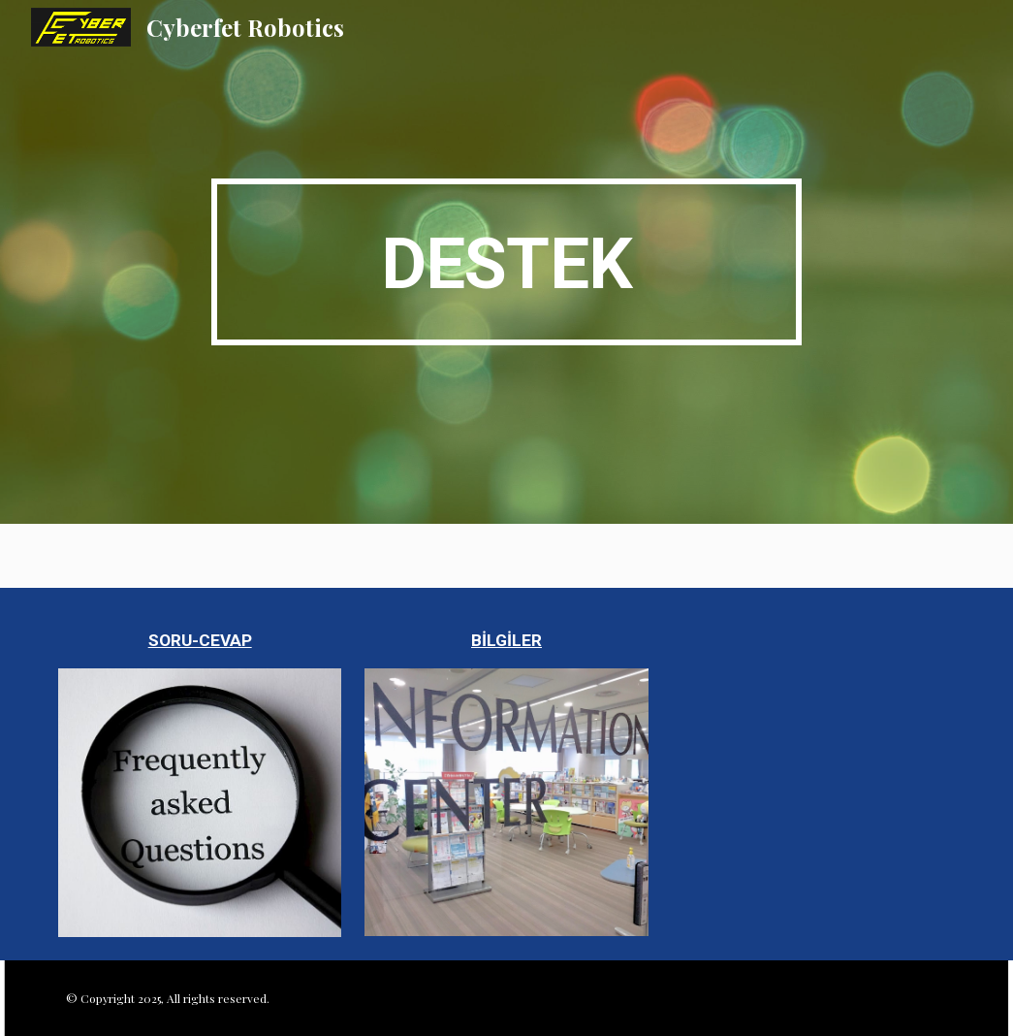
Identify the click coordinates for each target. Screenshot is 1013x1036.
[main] (506, 262)
